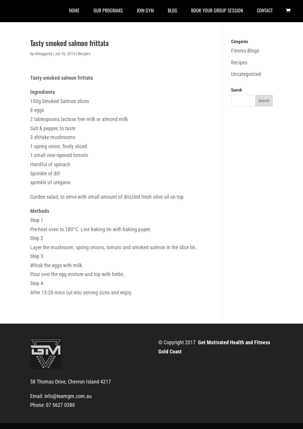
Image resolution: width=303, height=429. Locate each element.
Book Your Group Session (217, 11)
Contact (265, 11)
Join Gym (145, 11)
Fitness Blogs (245, 51)
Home (74, 11)
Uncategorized (246, 74)
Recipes (84, 53)
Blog (172, 11)
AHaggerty (43, 53)
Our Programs (108, 11)
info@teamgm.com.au (68, 396)
